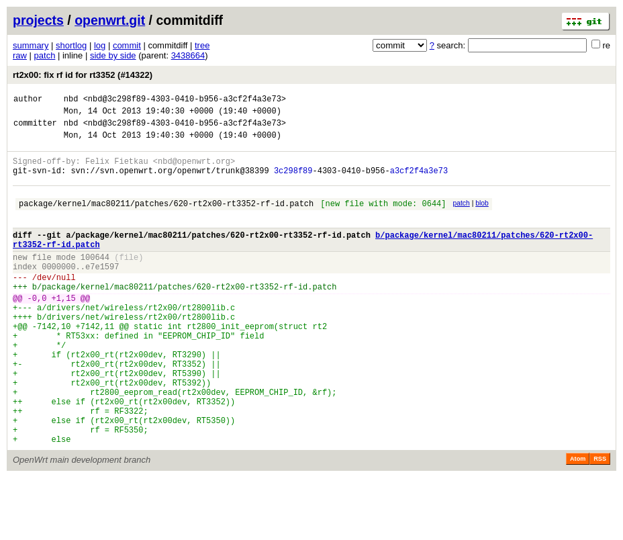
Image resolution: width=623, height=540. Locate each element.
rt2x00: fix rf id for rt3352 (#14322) (82, 75)
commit (127, 45)
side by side (113, 55)
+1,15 (64, 330)
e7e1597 (102, 292)
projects (38, 20)
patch (45, 55)
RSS (599, 521)
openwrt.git (110, 20)
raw (20, 55)
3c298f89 (293, 182)
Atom (577, 521)
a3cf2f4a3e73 (419, 182)
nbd (71, 100)
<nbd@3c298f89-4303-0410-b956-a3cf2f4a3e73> (184, 100)
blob (482, 217)
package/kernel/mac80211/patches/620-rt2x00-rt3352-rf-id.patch (166, 219)
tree (202, 45)
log (99, 45)
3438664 (188, 55)
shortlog (71, 45)
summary (30, 45)
